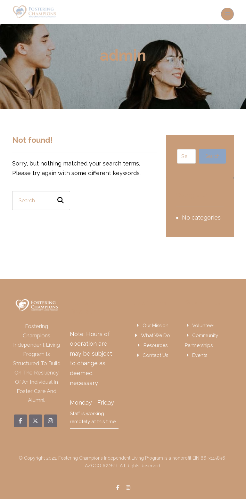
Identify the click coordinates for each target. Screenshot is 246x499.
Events (196, 355)
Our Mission (151, 325)
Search (212, 156)
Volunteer (199, 325)
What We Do (152, 335)
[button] (20, 420)
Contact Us (151, 355)
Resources (152, 345)
